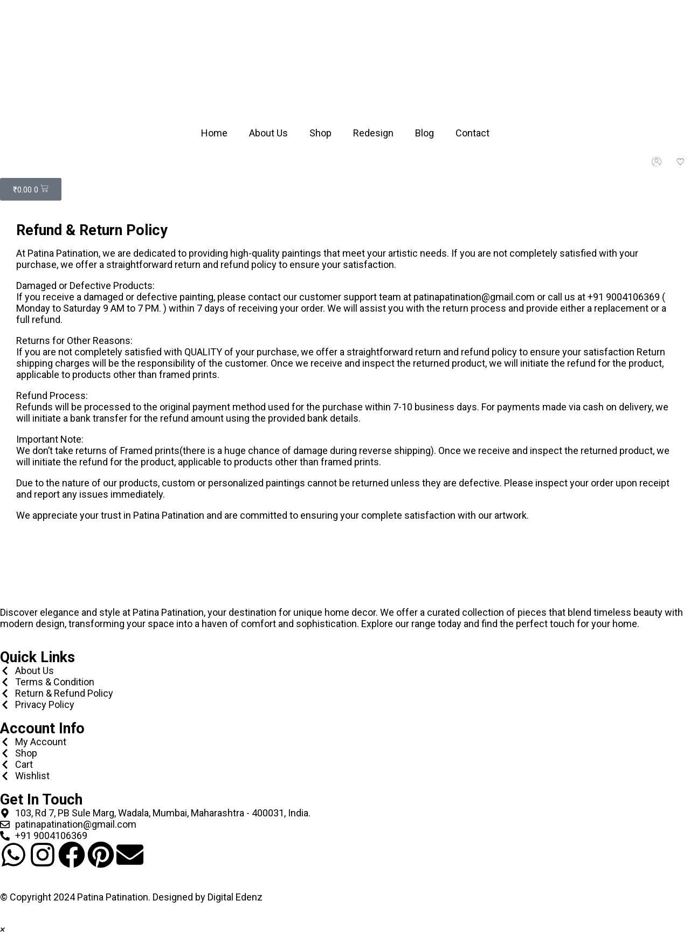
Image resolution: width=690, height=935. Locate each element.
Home (214, 133)
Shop (320, 133)
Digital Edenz (235, 897)
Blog (424, 133)
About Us (268, 133)
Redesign (373, 133)
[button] (2, 929)
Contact (472, 133)
